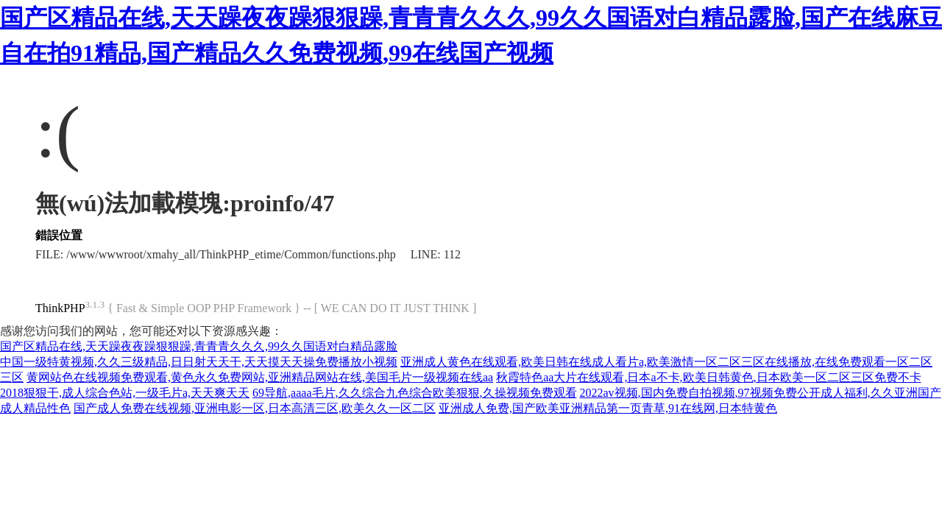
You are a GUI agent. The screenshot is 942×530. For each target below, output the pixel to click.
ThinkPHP (60, 308)
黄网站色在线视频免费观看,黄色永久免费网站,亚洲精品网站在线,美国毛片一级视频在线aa (259, 377)
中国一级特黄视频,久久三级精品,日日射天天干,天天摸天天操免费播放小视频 (198, 362)
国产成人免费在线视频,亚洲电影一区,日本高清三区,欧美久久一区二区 (255, 408)
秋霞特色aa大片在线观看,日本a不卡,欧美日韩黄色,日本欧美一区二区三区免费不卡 (708, 377)
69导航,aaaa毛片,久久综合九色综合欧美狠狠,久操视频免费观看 (414, 392)
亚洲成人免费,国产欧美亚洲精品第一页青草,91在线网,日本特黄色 (608, 408)
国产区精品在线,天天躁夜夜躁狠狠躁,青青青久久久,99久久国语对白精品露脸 (198, 346)
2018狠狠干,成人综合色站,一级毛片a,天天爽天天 (124, 392)
